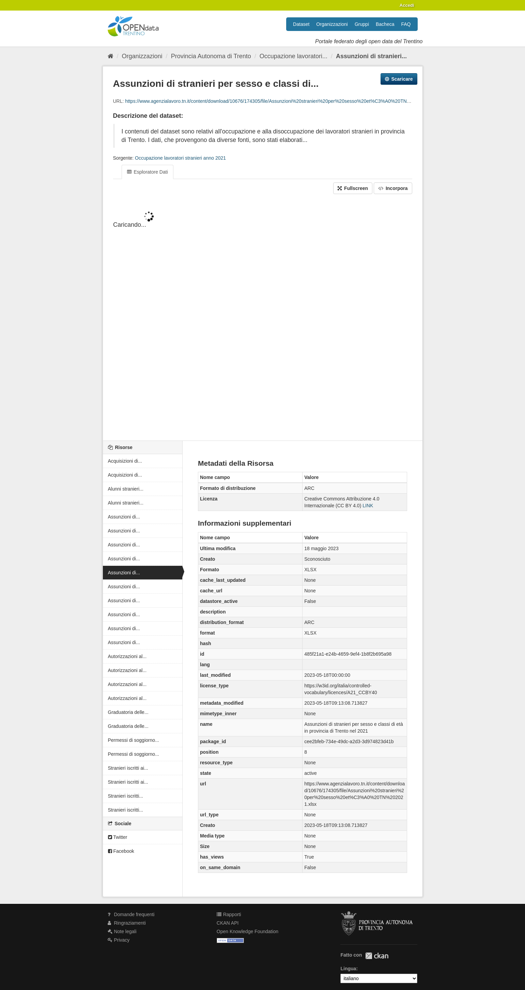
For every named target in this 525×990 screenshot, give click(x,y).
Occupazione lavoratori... (293, 56)
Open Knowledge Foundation (247, 931)
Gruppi (362, 24)
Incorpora (392, 188)
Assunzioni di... (124, 517)
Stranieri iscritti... (125, 796)
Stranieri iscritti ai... (128, 768)
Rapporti (229, 914)
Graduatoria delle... (128, 712)
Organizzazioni (332, 24)
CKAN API (228, 923)
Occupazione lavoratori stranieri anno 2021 (180, 158)
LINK (367, 505)
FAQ (406, 24)
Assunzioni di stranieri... (371, 56)
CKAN (376, 955)
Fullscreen (353, 188)
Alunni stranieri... (125, 489)
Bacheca (385, 24)
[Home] (110, 56)
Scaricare (399, 79)
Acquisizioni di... (125, 461)
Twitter (117, 837)
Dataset (301, 24)
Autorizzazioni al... (127, 656)
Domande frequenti (131, 914)
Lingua (348, 968)
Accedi (407, 5)
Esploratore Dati (147, 172)
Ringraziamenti (127, 923)
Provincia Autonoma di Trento (211, 56)
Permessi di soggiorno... (133, 740)
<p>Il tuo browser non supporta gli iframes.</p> (262, 318)
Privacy (119, 940)
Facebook (121, 851)
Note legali (122, 931)
